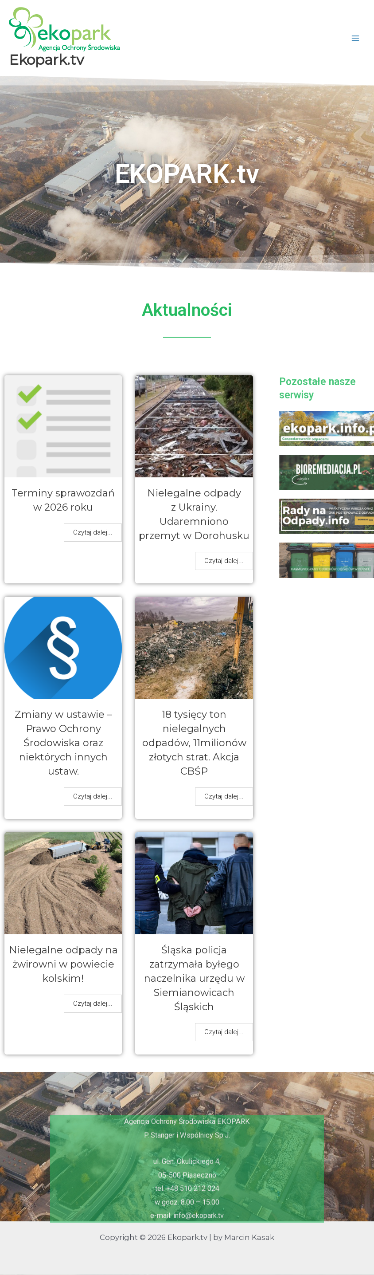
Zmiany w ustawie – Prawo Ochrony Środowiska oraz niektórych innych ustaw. (63, 742)
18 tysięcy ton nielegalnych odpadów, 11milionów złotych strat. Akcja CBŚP (194, 742)
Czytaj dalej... (93, 532)
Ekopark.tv (46, 59)
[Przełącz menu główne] (355, 38)
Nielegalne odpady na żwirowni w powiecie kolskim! (63, 964)
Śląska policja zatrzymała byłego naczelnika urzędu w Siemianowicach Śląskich (194, 978)
